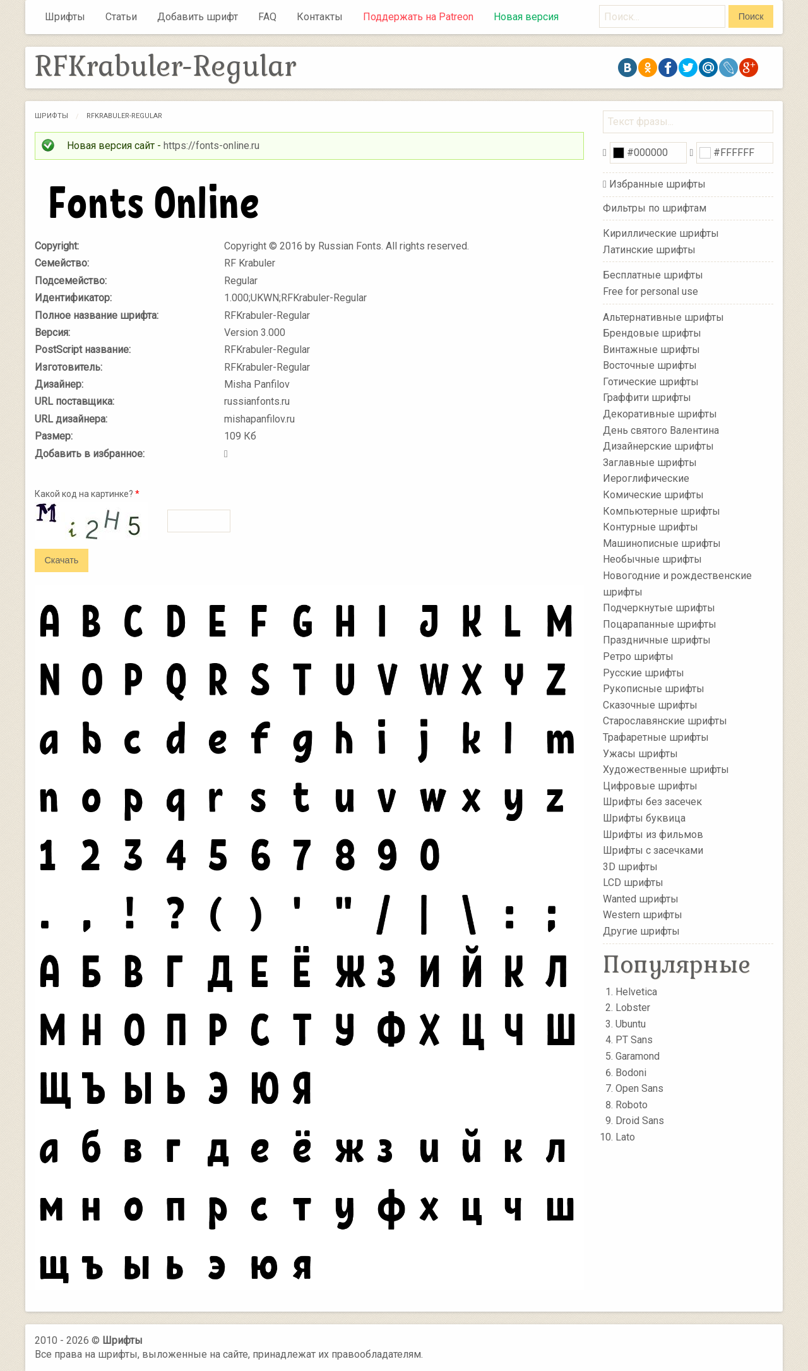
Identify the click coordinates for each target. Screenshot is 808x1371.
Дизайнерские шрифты (658, 446)
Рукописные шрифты (653, 689)
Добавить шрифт (197, 17)
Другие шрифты (641, 931)
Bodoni (630, 1073)
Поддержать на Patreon (418, 17)
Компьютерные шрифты (661, 511)
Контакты (320, 17)
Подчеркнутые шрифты (659, 608)
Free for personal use (650, 291)
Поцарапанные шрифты (659, 624)
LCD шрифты (633, 883)
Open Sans (639, 1088)
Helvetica (636, 992)
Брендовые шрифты (652, 333)
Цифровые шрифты (650, 786)
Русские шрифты (643, 672)
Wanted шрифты (641, 899)
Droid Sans (639, 1121)
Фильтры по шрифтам (654, 208)
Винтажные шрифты (651, 349)
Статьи (121, 17)
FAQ (267, 17)
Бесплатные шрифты (653, 275)
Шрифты (65, 17)
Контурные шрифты (650, 527)
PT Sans (634, 1040)
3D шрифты (630, 866)
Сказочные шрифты (650, 705)
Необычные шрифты (652, 559)
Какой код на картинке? (87, 494)
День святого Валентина (661, 430)
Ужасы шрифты (640, 753)
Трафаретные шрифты (656, 737)
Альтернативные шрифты (663, 317)
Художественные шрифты (666, 769)
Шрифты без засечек (652, 802)
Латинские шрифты (649, 250)
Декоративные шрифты (660, 414)
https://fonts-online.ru (211, 146)
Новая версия (526, 17)
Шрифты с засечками (653, 850)
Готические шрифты (651, 382)
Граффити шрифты (647, 398)
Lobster (632, 1008)
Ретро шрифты (638, 656)
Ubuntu (630, 1024)
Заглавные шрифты (650, 463)
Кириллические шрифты (661, 233)
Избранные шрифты (657, 184)
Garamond (637, 1056)
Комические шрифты (653, 495)
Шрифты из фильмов (653, 834)
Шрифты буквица (644, 818)
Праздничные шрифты (657, 640)
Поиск (751, 16)
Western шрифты (642, 915)
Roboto (631, 1105)
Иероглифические (646, 478)
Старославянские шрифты (665, 721)
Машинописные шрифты (662, 543)
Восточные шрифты (650, 365)
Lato (625, 1137)
